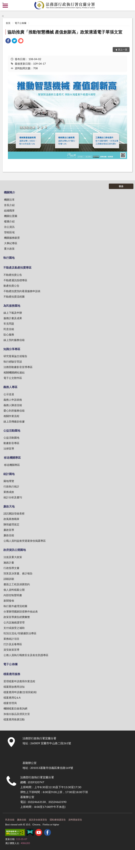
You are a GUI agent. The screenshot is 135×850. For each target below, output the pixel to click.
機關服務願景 (12, 237)
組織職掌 (9, 210)
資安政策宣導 (11, 649)
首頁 (8, 23)
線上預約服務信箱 (14, 339)
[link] (8, 41)
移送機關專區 (12, 457)
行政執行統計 (11, 486)
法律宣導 (9, 448)
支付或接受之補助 (14, 627)
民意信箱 (9, 329)
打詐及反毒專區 (13, 644)
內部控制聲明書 (13, 595)
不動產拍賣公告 (13, 274)
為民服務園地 (11, 305)
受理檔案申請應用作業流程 (19, 681)
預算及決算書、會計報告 (18, 573)
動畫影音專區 (11, 443)
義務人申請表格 (13, 399)
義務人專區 (10, 387)
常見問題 (9, 323)
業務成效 (9, 491)
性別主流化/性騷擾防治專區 (20, 633)
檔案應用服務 (11, 674)
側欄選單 (5, 6)
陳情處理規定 (11, 524)
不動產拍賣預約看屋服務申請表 (22, 291)
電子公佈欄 (20, 23)
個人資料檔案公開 (14, 589)
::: (3, 2)
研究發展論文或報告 (15, 356)
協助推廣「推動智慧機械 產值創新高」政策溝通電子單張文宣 (64, 31)
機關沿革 (9, 199)
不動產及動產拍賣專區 (17, 267)
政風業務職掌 (11, 518)
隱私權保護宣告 (58, 819)
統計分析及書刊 (13, 497)
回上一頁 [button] (122, 49)
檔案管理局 (10, 703)
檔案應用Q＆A (12, 697)
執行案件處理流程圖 (15, 606)
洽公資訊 (9, 226)
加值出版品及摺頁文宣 (17, 713)
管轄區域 (9, 232)
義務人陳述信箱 (13, 405)
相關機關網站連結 (14, 372)
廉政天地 (9, 506)
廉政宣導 (9, 529)
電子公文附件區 (13, 377)
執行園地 (9, 257)
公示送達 (9, 394)
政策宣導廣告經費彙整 (17, 616)
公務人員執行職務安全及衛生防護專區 (26, 655)
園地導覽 (9, 481)
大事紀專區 (10, 243)
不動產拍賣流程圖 (14, 296)
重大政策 (9, 248)
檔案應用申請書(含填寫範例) (20, 692)
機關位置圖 (10, 215)
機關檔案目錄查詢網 (15, 708)
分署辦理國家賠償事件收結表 (21, 611)
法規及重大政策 (13, 557)
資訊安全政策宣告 (38, 819)
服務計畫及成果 (13, 318)
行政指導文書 (11, 567)
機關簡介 (9, 192)
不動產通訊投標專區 (15, 280)
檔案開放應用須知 (14, 686)
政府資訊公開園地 (14, 549)
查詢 (129, 5)
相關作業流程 (11, 416)
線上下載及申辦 (13, 312)
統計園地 (9, 474)
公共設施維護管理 (14, 622)
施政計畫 (9, 562)
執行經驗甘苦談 (13, 361)
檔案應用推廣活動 (14, 719)
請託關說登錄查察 (14, 513)
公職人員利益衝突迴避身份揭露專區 (25, 540)
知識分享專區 (11, 349)
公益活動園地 (11, 430)
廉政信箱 (9, 535)
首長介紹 (9, 205)
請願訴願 (9, 578)
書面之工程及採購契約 (17, 584)
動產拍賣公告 (11, 285)
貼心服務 (9, 334)
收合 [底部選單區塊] (121, 186)
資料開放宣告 (75, 819)
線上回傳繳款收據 (14, 421)
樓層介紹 (9, 221)
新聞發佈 (9, 600)
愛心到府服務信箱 (14, 410)
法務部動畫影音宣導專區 (18, 367)
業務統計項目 (11, 638)
